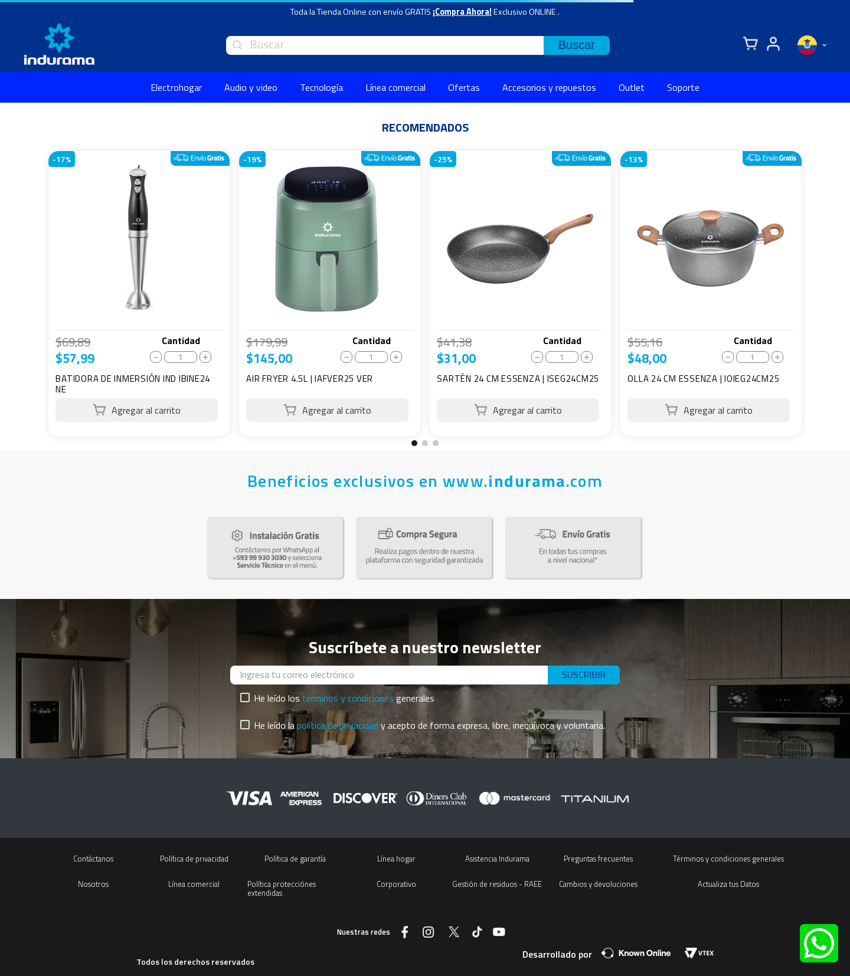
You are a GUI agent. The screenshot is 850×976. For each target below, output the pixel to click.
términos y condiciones (348, 698)
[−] (156, 357)
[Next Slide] (818, 298)
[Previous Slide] (31, 298)
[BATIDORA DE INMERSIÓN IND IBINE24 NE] (139, 293)
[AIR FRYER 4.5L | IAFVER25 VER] (329, 293)
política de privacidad (337, 725)
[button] (414, 443)
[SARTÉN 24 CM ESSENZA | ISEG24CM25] (520, 293)
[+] (205, 357)
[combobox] (418, 45)
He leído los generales (344, 698)
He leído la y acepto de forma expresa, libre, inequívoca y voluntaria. (429, 725)
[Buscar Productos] (577, 45)
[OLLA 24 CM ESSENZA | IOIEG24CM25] (711, 293)
